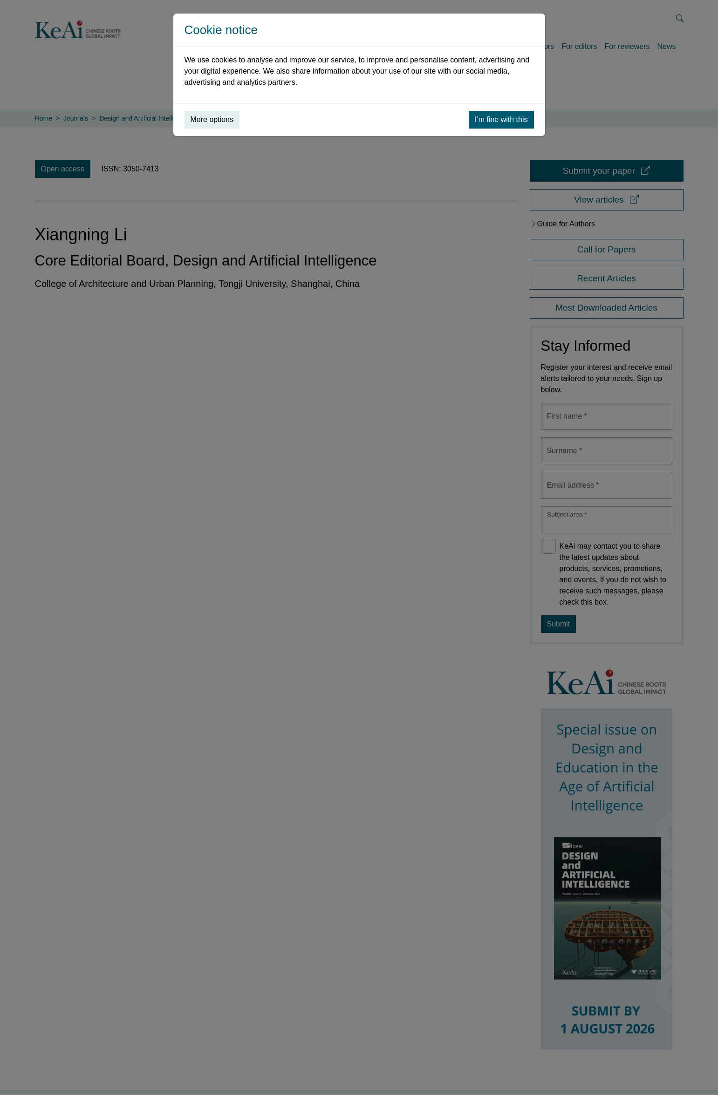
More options (212, 119)
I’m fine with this (501, 119)
